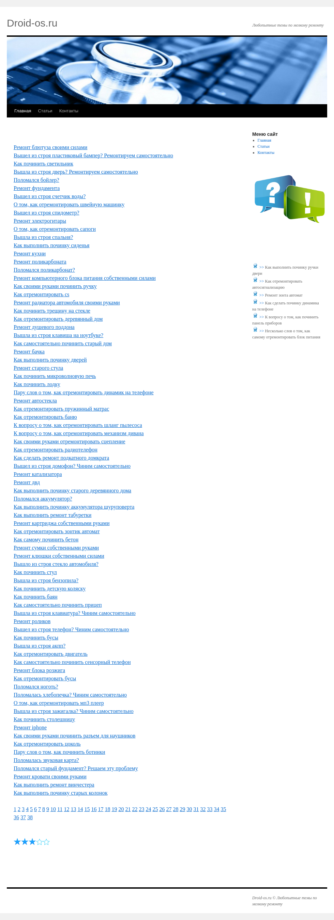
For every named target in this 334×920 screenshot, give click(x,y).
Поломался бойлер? (36, 180)
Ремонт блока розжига (39, 670)
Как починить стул (35, 572)
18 (107, 809)
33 (209, 809)
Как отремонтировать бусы (45, 678)
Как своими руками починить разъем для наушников (74, 736)
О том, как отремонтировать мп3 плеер (59, 703)
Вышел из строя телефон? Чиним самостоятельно (71, 629)
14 (80, 809)
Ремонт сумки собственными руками (56, 548)
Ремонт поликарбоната (40, 262)
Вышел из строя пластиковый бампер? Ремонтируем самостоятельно (93, 155)
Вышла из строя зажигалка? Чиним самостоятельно (74, 711)
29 (182, 809)
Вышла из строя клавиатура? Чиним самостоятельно (75, 613)
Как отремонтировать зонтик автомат (57, 531)
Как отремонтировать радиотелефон (55, 450)
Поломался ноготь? (36, 686)
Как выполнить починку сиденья (51, 245)
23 (141, 809)
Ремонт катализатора (38, 474)
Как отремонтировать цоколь (47, 744)
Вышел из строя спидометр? (46, 213)
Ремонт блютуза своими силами (50, 147)
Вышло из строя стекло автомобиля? (56, 564)
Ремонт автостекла (35, 400)
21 (128, 809)
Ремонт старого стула (38, 368)
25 (155, 809)
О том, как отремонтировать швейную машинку (69, 204)
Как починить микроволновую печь (55, 376)
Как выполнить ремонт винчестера (54, 785)
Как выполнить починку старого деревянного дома (72, 490)
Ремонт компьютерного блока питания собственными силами (85, 278)
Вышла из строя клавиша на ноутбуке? (58, 335)
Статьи (45, 110)
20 (121, 809)
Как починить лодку (37, 384)
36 (16, 817)
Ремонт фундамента (37, 188)
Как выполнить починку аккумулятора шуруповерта (74, 507)
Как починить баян (36, 597)
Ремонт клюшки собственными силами (59, 556)
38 (30, 817)
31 (196, 809)
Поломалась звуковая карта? (46, 760)
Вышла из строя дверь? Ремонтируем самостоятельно (76, 172)
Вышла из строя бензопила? (46, 580)
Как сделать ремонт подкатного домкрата (61, 458)
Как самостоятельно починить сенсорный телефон (72, 662)
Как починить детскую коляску (50, 588)
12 (66, 809)
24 (148, 809)
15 (87, 809)
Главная (22, 110)
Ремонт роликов (32, 621)
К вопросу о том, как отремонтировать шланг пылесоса (78, 425)
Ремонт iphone (30, 727)
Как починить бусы (36, 637)
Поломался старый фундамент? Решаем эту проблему (76, 768)
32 (203, 809)
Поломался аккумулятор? (43, 499)
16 (93, 809)
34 (216, 809)
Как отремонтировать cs (41, 294)
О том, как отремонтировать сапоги (55, 229)
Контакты (68, 110)
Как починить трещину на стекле (52, 311)
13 (73, 809)
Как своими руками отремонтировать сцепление (69, 441)
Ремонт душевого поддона (44, 327)
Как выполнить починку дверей (50, 360)
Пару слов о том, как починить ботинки (59, 752)
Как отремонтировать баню (45, 417)
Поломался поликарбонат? (44, 270)
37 (23, 817)
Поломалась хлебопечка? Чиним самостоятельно (70, 695)
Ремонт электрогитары (40, 221)
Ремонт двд (27, 482)
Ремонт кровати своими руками (50, 776)
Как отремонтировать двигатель (51, 654)
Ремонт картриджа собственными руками (62, 523)
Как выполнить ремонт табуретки (52, 515)
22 (134, 809)
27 (168, 809)
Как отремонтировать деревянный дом (58, 319)
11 (59, 809)
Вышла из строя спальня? (43, 237)
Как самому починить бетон (46, 539)
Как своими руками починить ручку (55, 286)
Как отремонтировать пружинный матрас (61, 409)
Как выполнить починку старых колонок (60, 793)
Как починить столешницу (44, 719)
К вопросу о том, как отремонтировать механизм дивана (79, 433)
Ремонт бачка (29, 351)
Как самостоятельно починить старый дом (63, 343)
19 (114, 809)
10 (53, 809)
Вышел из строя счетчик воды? (50, 196)
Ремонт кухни (30, 253)
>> (262, 267)
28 (175, 809)
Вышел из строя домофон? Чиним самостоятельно (72, 466)
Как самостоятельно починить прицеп (58, 605)
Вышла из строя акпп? (39, 646)
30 (189, 809)
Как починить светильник (43, 163)
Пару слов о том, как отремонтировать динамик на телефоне (84, 392)
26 (162, 809)
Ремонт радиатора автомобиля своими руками (67, 302)
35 (223, 809)
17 (100, 809)
